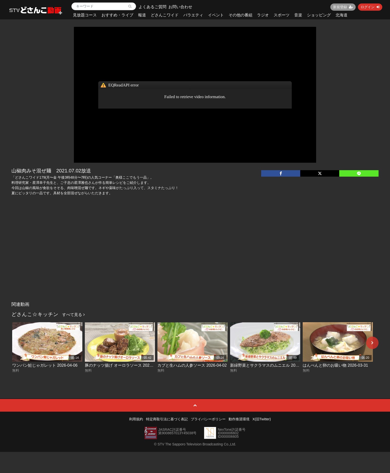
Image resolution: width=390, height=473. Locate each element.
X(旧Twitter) (261, 419)
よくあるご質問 (152, 7)
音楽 (298, 15)
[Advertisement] (195, 262)
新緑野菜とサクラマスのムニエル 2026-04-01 (270, 365)
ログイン (370, 7)
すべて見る (73, 315)
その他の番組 (240, 15)
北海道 (341, 15)
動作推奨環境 (239, 419)
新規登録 (343, 7)
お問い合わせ (180, 7)
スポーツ (282, 15)
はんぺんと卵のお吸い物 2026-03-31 (335, 365)
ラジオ (263, 15)
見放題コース (85, 15)
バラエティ (193, 15)
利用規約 (136, 419)
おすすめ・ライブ (117, 15)
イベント (216, 15)
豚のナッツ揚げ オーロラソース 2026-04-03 (124, 365)
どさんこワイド (165, 15)
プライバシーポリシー (208, 419)
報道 (142, 15)
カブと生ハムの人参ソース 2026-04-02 (192, 365)
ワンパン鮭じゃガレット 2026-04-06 (44, 365)
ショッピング (319, 15)
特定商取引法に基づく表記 (167, 419)
